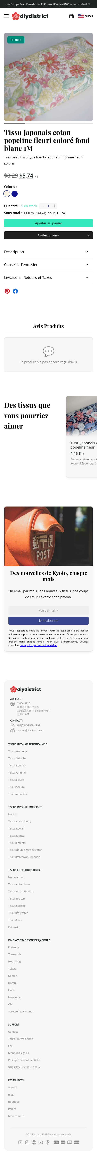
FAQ (10, 1046)
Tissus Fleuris (16, 779)
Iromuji (12, 982)
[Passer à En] (81, 16)
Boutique (13, 1101)
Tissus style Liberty (19, 821)
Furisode (13, 947)
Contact (13, 1031)
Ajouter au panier (48, 223)
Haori (11, 990)
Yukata (12, 968)
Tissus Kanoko (17, 765)
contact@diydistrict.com (27, 730)
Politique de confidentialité (24, 1060)
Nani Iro (13, 814)
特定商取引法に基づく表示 (24, 1067)
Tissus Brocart (16, 898)
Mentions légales (18, 1053)
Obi (10, 1004)
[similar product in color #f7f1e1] (6, 193)
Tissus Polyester (18, 912)
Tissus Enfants (16, 842)
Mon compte (16, 1116)
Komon (12, 975)
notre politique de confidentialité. (38, 645)
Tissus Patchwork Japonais (24, 857)
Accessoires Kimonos (21, 1011)
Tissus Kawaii (16, 828)
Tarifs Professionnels (20, 1038)
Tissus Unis (15, 920)
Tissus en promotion (20, 891)
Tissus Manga (16, 835)
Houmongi (14, 961)
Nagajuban (15, 997)
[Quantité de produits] (48, 206)
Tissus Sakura (16, 786)
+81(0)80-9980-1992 (25, 725)
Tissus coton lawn (19, 884)
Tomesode (14, 954)
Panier (12, 1108)
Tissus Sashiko (17, 905)
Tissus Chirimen (17, 772)
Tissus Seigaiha (17, 758)
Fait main (13, 927)
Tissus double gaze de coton (25, 849)
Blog (11, 1094)
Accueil (12, 1087)
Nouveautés (15, 877)
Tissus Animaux (17, 794)
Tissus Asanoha (17, 751)
